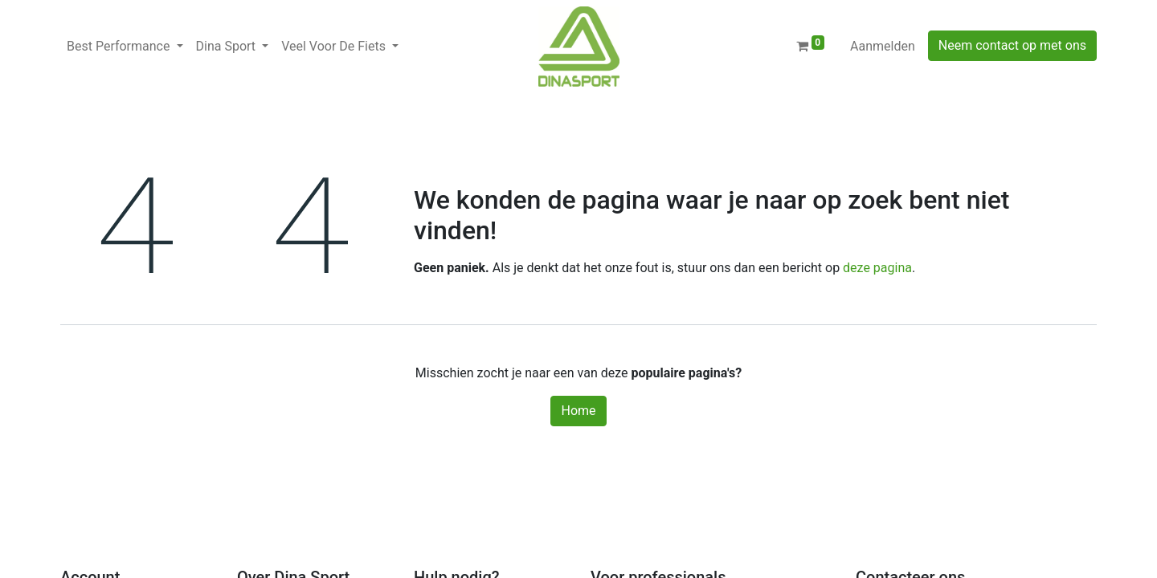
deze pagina (877, 267)
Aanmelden (882, 46)
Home (578, 410)
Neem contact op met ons (1012, 45)
